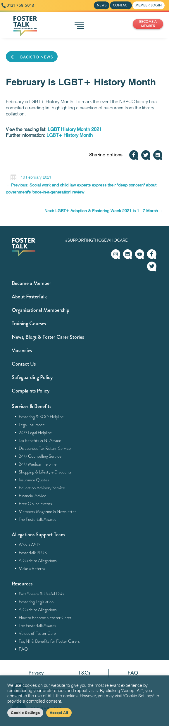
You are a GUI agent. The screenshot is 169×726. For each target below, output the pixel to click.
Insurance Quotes (34, 480)
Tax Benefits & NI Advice (40, 440)
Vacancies (22, 350)
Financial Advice (32, 495)
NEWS (101, 5)
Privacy (36, 673)
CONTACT (121, 5)
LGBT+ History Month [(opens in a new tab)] (69, 135)
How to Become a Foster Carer (45, 617)
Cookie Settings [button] (25, 712)
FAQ (23, 649)
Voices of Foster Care (37, 633)
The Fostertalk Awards (37, 519)
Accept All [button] (59, 712)
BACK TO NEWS (31, 57)
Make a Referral (32, 568)
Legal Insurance (32, 424)
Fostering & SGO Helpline (41, 417)
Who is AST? (29, 545)
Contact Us (24, 364)
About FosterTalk (29, 296)
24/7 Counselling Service (40, 456)
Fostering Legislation (36, 602)
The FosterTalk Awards (37, 625)
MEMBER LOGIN (148, 5)
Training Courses (29, 323)
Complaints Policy (30, 391)
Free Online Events (35, 503)
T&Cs (84, 673)
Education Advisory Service (42, 488)
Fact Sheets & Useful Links (41, 594)
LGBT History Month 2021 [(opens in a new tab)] (75, 129)
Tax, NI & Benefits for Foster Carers (49, 641)
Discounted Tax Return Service (45, 448)
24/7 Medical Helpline (37, 464)
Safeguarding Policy (32, 377)
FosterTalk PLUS (33, 552)
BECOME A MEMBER (148, 24)
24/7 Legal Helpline (35, 432)
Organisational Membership (40, 310)
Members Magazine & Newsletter (47, 511)
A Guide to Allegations (38, 560)
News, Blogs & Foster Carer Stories (48, 337)
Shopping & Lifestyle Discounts (45, 472)
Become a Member (31, 283)
